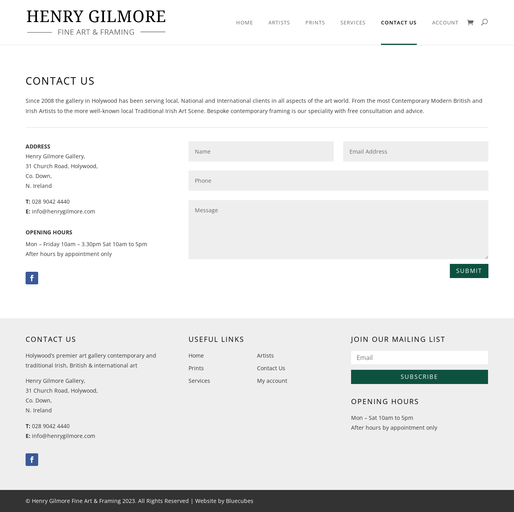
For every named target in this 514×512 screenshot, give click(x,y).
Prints (315, 23)
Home (244, 23)
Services (353, 23)
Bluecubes (239, 501)
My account (272, 380)
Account (445, 23)
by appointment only (84, 254)
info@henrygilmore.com (63, 211)
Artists (279, 23)
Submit (469, 271)
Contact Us (398, 23)
